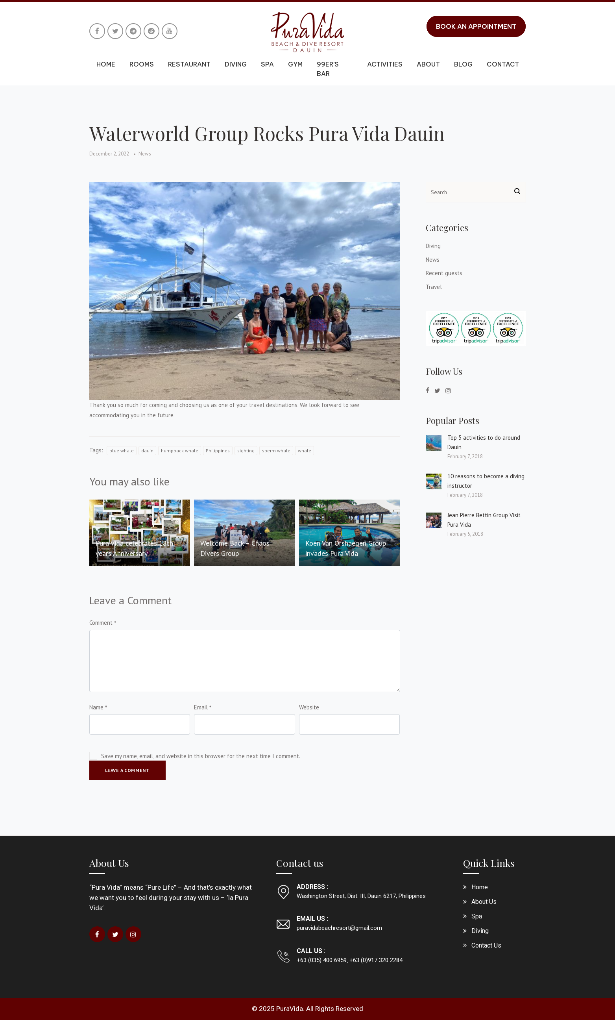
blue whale (121, 451)
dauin (147, 451)
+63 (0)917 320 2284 (375, 960)
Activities (385, 64)
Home (105, 64)
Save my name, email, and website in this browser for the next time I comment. (200, 756)
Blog (463, 64)
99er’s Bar (328, 69)
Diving (236, 64)
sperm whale (276, 451)
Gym (295, 64)
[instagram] (448, 390)
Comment (101, 622)
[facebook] (427, 390)
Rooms (141, 64)
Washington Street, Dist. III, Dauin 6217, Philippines (361, 896)
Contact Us (486, 945)
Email (201, 707)
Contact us (299, 862)
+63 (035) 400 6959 (322, 960)
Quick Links (489, 862)
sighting (246, 451)
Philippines (218, 451)
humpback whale (179, 451)
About (428, 64)
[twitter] (437, 390)
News (145, 153)
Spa (267, 64)
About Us (109, 862)
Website (309, 707)
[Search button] (517, 192)
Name (96, 707)
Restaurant (189, 64)
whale (304, 451)
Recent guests (444, 273)
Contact (503, 64)
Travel (434, 287)
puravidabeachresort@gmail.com (339, 927)
